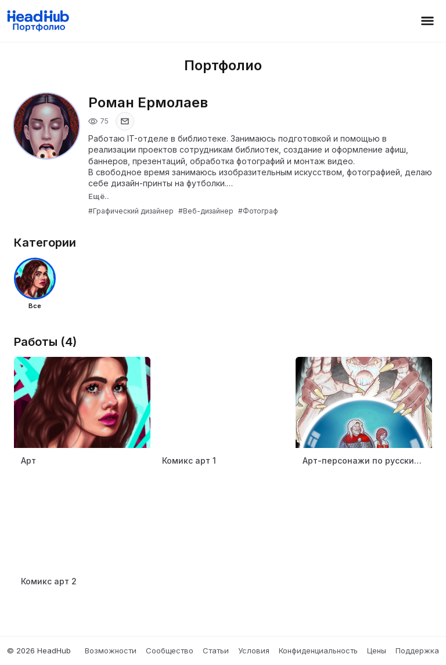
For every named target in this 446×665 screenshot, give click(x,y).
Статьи (216, 650)
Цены (376, 650)
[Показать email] (125, 121)
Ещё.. (98, 196)
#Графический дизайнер (131, 211)
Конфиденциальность (318, 650)
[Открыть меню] (427, 21)
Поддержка (417, 650)
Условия (253, 650)
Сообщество (169, 650)
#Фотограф (258, 211)
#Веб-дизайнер (205, 211)
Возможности (110, 650)
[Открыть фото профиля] (46, 125)
